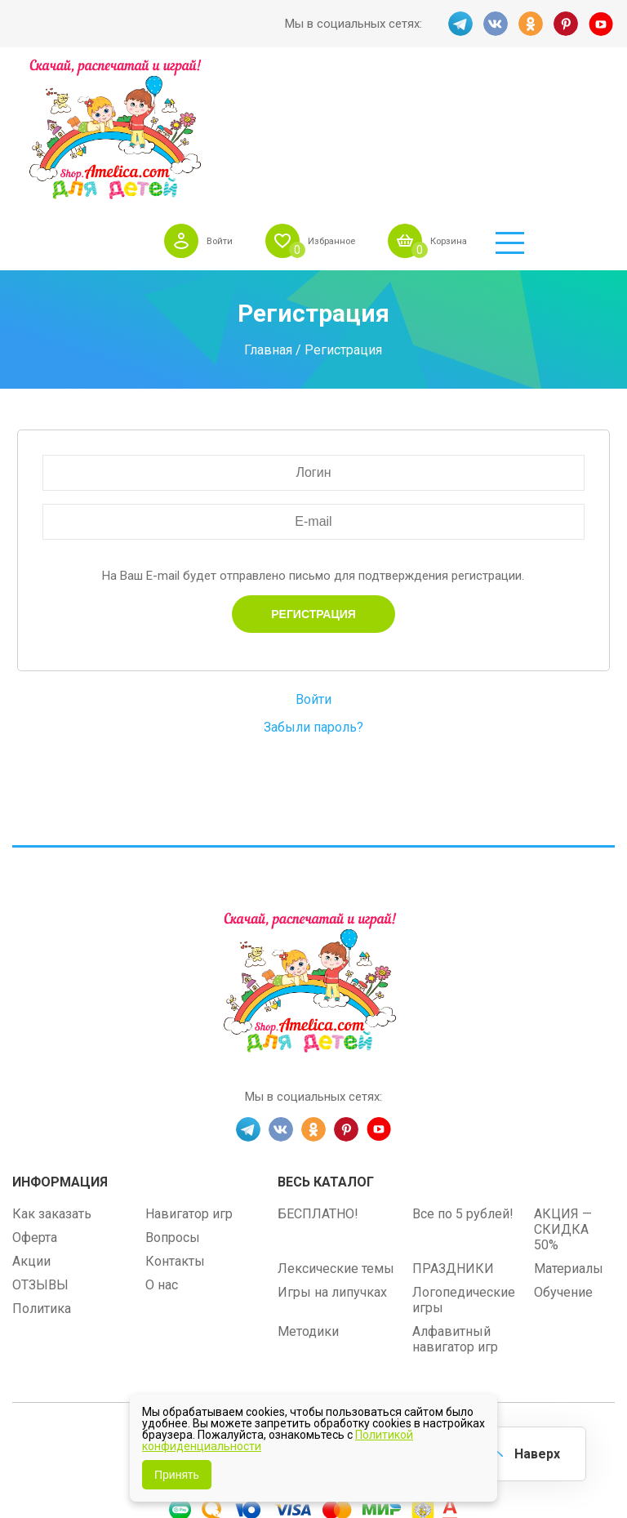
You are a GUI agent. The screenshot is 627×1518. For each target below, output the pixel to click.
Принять (176, 1474)
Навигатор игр (189, 1082)
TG (459, 23)
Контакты (175, 1129)
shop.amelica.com (414, 1311)
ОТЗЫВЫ (40, 1153)
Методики (308, 1200)
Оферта (34, 1106)
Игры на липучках (332, 1161)
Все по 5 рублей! (463, 1082)
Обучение (563, 1161)
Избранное (402, 89)
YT (602, 23)
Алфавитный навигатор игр (455, 1207)
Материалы (568, 1137)
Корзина (533, 89)
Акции (31, 1129)
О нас (161, 1153)
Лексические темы (336, 1137)
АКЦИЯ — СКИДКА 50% (563, 1098)
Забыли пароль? (313, 595)
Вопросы (172, 1106)
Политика (41, 1177)
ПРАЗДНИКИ (453, 1137)
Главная (268, 218)
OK (530, 23)
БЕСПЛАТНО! (318, 1082)
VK (494, 23)
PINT (566, 23)
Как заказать (51, 1082)
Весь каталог (326, 1050)
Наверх (534, 1452)
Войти (279, 89)
